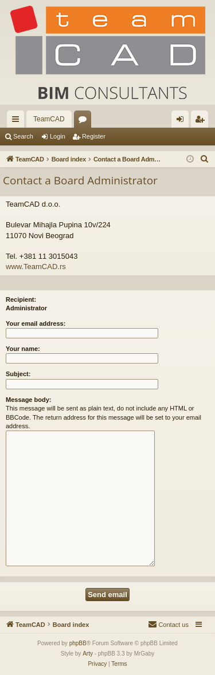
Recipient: (21, 299)
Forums (85, 121)
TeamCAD (49, 119)
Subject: (18, 373)
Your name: (23, 348)
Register (93, 136)
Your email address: (35, 323)
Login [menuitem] (183, 121)
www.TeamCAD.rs (36, 266)
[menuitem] (205, 159)
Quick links (17, 121)
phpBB (78, 643)
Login (57, 136)
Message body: (28, 399)
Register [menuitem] (202, 121)
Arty (88, 653)
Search (23, 136)
